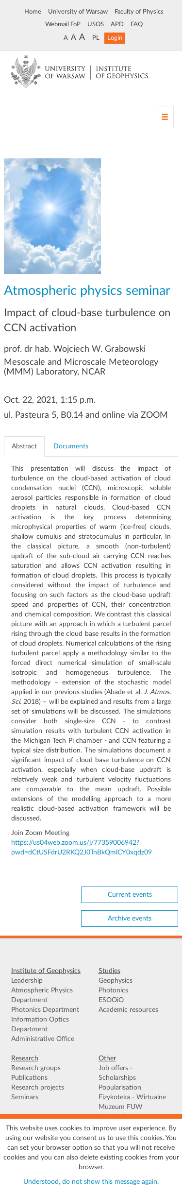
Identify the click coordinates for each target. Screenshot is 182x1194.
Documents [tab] (70, 446)
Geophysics (115, 980)
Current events (130, 894)
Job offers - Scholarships (117, 1073)
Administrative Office (42, 1039)
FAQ (137, 24)
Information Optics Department (40, 1024)
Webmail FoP (63, 24)
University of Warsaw (78, 12)
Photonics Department (45, 1009)
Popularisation (120, 1087)
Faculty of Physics (139, 12)
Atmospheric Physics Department (42, 995)
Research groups (36, 1068)
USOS (95, 24)
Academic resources (128, 1009)
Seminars (24, 1097)
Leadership (27, 980)
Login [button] (114, 38)
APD (117, 24)
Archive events (129, 918)
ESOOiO (111, 1000)
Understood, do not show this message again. (91, 1181)
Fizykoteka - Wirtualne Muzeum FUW (132, 1102)
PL (95, 38)
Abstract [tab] (24, 446)
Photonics (113, 990)
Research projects (37, 1087)
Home (32, 12)
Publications (29, 1078)
